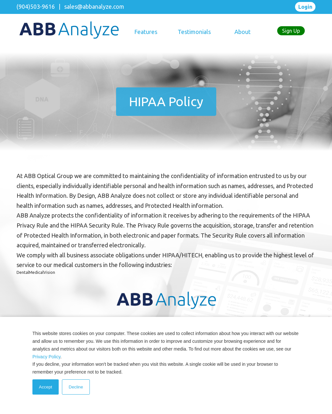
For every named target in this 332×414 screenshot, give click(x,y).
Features (145, 31)
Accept (45, 387)
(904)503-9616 (36, 6)
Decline (76, 387)
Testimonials (194, 31)
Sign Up (291, 31)
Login (305, 7)
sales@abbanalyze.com (94, 6)
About (242, 31)
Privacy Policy (46, 356)
